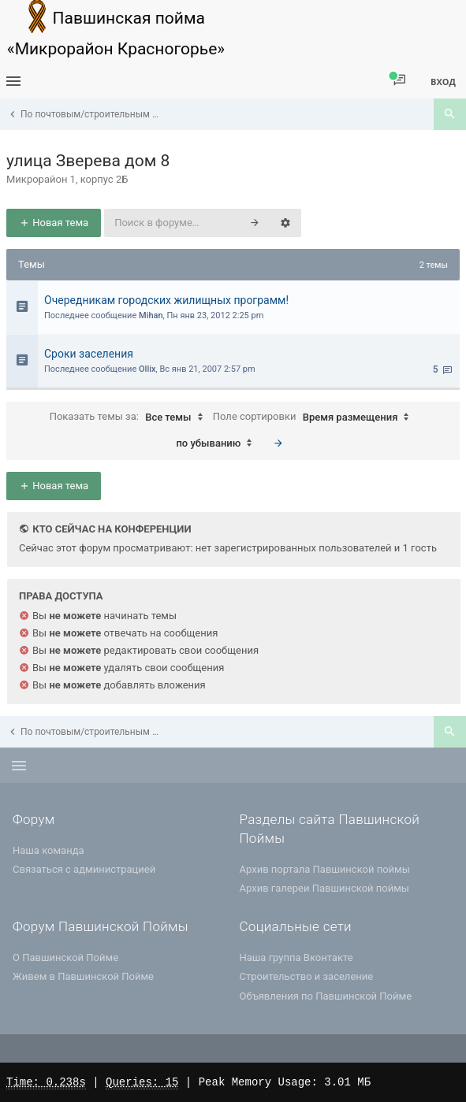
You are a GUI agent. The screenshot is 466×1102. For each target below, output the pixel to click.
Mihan (151, 315)
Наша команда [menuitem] (48, 850)
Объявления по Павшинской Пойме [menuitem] (326, 996)
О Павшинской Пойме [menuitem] (65, 957)
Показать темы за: (130, 417)
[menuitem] (399, 80)
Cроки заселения (88, 353)
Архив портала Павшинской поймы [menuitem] (325, 869)
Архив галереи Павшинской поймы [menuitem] (324, 888)
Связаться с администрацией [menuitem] (84, 869)
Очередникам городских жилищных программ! (166, 300)
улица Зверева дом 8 (88, 160)
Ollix (147, 369)
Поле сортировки (315, 417)
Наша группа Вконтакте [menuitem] (296, 957)
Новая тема (53, 222)
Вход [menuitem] (443, 81)
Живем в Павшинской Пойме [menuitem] (83, 976)
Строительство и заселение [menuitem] (307, 976)
